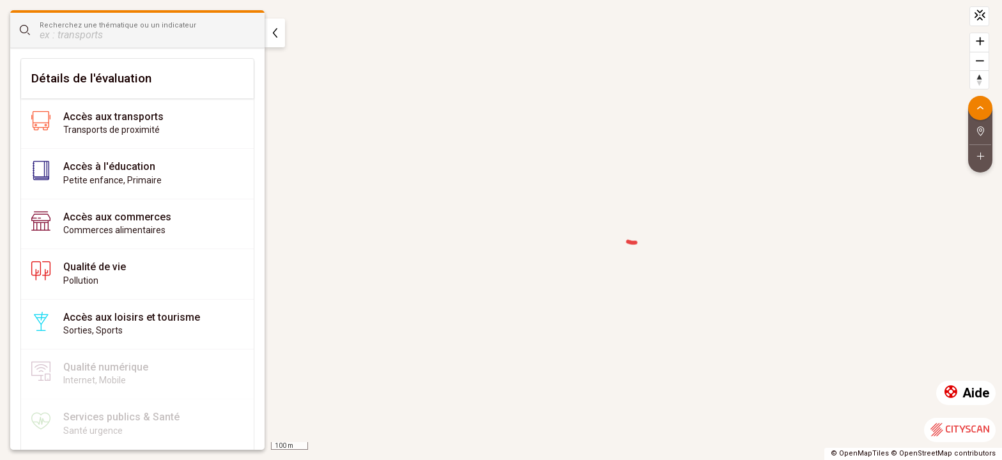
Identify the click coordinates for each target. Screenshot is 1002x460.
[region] (501, 230)
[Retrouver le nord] (979, 79)
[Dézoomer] (979, 61)
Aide (966, 393)
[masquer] (275, 33)
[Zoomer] (979, 42)
